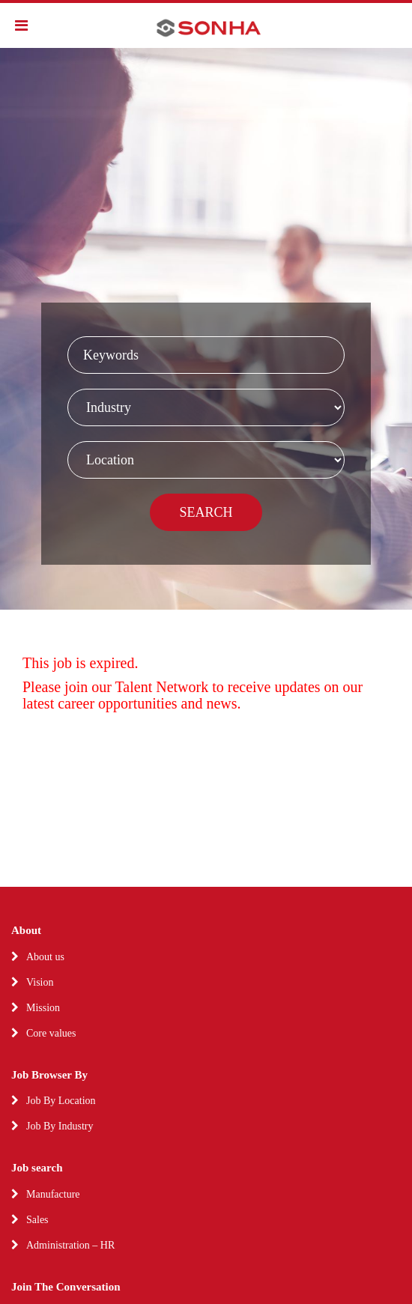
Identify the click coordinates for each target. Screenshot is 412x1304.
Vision (40, 982)
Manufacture (53, 1194)
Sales (37, 1219)
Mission (43, 1007)
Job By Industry (59, 1126)
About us (45, 956)
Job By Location (61, 1100)
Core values (51, 1033)
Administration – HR (70, 1245)
